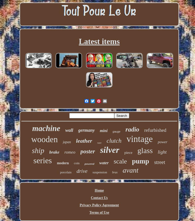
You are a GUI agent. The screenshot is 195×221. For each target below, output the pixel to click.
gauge (117, 131)
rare (99, 142)
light (162, 152)
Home (99, 190)
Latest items (99, 41)
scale (120, 161)
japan (67, 142)
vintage (139, 139)
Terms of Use (99, 212)
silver (109, 150)
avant (130, 170)
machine (46, 128)
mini (103, 130)
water (103, 163)
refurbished (155, 130)
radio (132, 129)
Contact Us (99, 198)
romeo (69, 152)
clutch (114, 140)
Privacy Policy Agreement (99, 205)
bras (115, 172)
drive (81, 171)
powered (89, 163)
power (162, 142)
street (159, 162)
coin (76, 163)
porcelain (66, 172)
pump (140, 161)
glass (145, 150)
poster (87, 151)
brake (54, 152)
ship (38, 150)
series (42, 160)
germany (86, 130)
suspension (100, 172)
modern (63, 163)
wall (69, 130)
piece (128, 153)
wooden (44, 139)
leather (84, 141)
